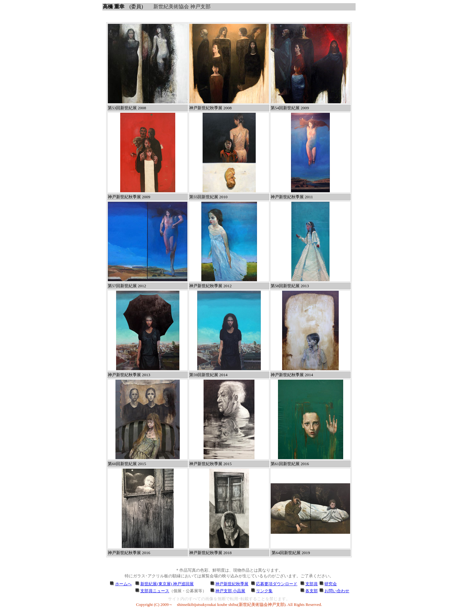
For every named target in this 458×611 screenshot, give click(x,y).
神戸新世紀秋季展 (231, 583)
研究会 (330, 583)
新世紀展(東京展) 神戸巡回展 (167, 583)
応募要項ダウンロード (276, 583)
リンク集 (264, 590)
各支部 (311, 590)
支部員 (311, 583)
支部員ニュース (154, 590)
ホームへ (123, 583)
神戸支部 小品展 (230, 590)
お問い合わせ (336, 590)
